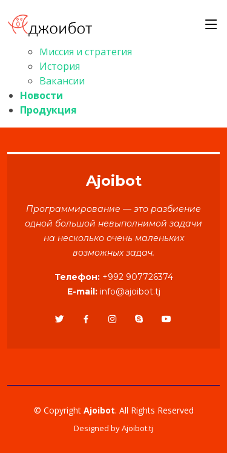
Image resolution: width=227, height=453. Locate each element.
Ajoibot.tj (137, 428)
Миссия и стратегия (85, 51)
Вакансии (62, 80)
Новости (41, 95)
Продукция (48, 110)
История (59, 66)
